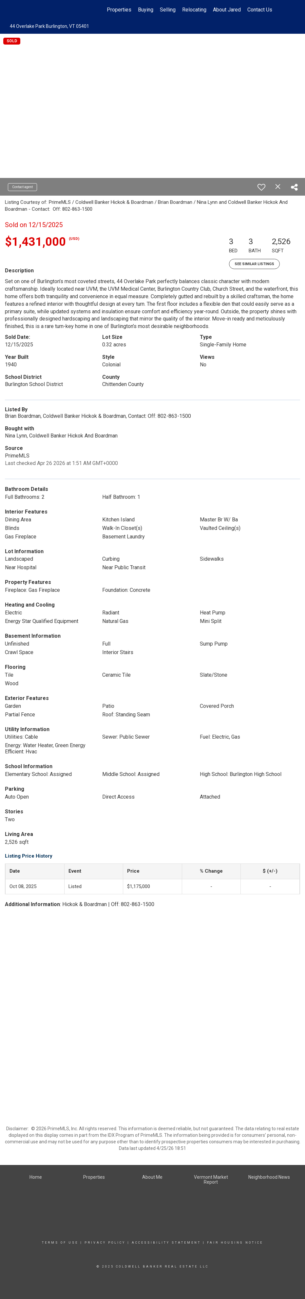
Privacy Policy (105, 1242)
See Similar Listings (254, 264)
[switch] (261, 187)
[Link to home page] (33, 10)
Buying (145, 10)
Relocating (194, 10)
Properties (119, 10)
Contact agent (22, 187)
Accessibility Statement (166, 1242)
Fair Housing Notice (235, 1242)
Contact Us (259, 10)
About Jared (227, 10)
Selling (168, 10)
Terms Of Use (60, 1242)
